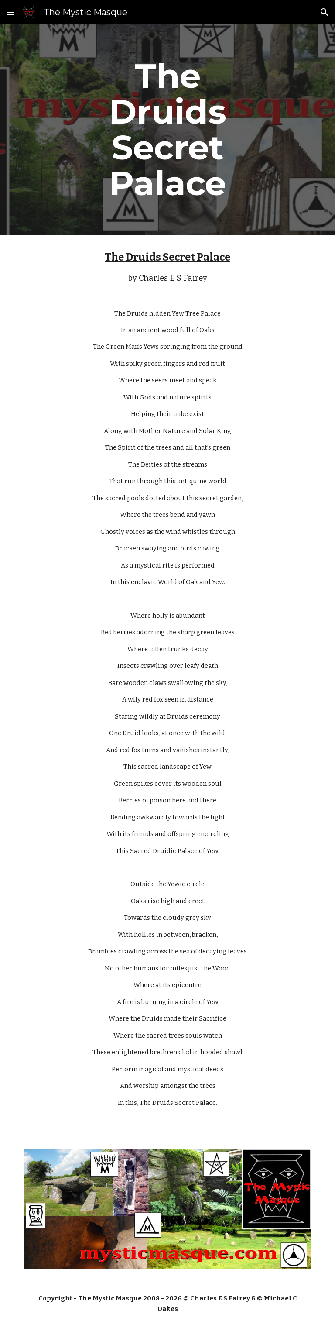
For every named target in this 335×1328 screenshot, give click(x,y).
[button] (10, 12)
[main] (167, 129)
